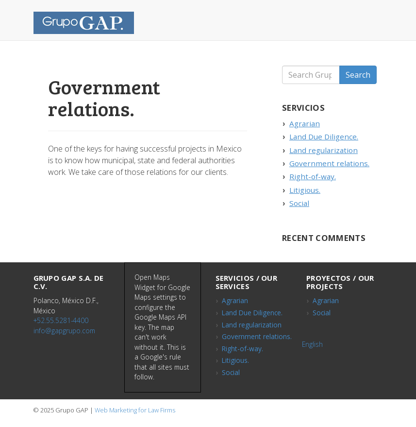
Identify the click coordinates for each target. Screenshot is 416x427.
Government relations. (329, 163)
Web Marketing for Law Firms (135, 410)
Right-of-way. (312, 176)
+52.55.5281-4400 (60, 320)
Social (299, 203)
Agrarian (304, 123)
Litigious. (304, 190)
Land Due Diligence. (323, 136)
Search (358, 74)
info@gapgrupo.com (64, 330)
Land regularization (323, 150)
